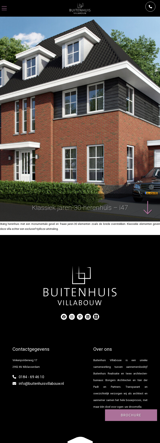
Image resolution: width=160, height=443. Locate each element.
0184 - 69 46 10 (31, 377)
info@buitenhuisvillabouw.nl (41, 383)
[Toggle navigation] (4, 8)
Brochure (131, 415)
